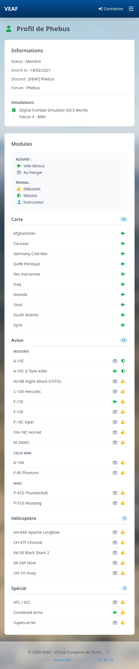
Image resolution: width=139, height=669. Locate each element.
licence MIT (62, 660)
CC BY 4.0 (106, 660)
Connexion (110, 8)
